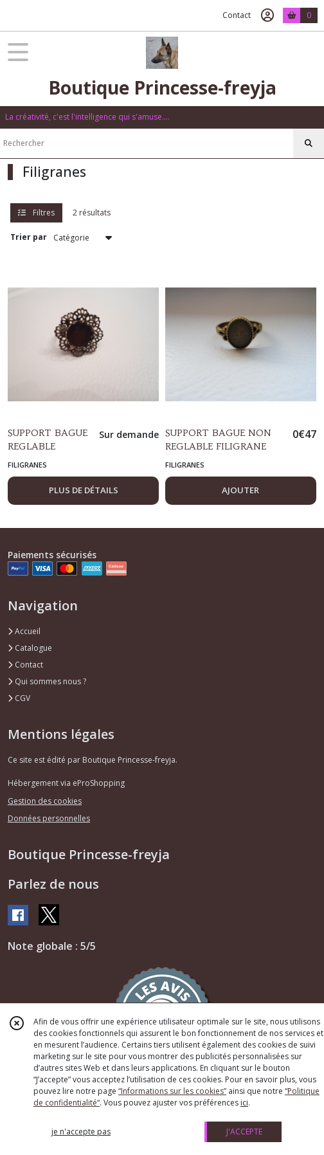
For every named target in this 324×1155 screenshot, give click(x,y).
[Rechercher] (308, 143)
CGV (19, 698)
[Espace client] (267, 15)
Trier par (28, 237)
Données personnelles (49, 818)
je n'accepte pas (81, 1131)
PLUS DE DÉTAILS (83, 490)
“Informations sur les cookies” (172, 1091)
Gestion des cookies (45, 801)
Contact (236, 15)
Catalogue (30, 647)
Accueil (24, 631)
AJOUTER (240, 490)
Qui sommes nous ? (47, 681)
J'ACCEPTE (244, 1131)
